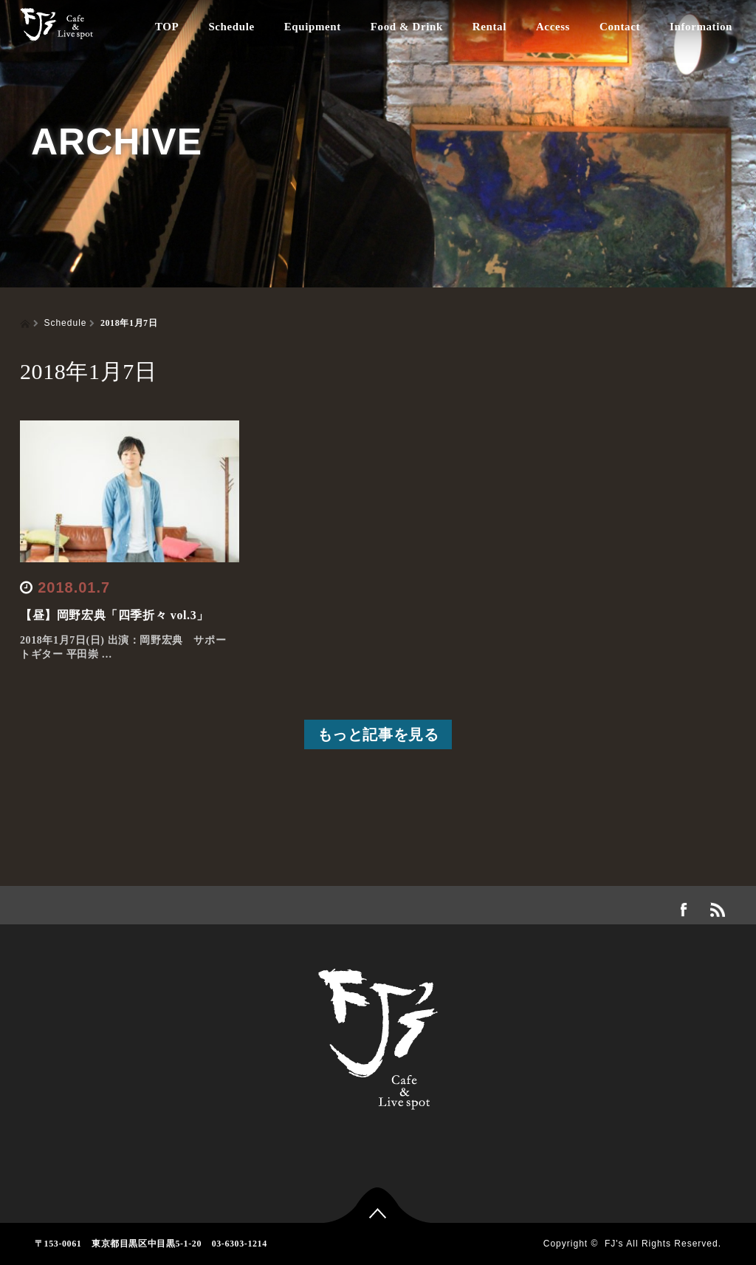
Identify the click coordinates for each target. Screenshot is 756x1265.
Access (553, 27)
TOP (167, 27)
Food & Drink (407, 27)
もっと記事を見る (378, 734)
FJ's (614, 1243)
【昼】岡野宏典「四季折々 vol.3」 (114, 615)
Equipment (312, 27)
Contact (619, 27)
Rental (489, 27)
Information (701, 27)
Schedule (231, 27)
